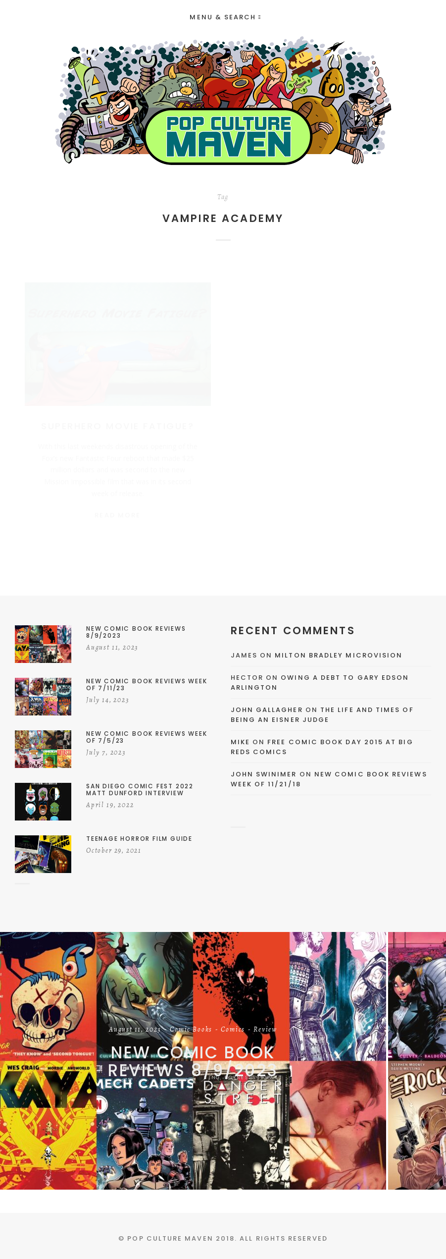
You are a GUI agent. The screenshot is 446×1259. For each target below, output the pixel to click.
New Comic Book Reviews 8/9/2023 (193, 1061)
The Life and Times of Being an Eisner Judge (322, 714)
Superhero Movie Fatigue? (117, 416)
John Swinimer (264, 774)
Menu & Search (225, 17)
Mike (240, 742)
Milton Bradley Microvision (338, 655)
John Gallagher (267, 709)
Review (265, 1030)
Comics (233, 1030)
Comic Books (191, 1030)
